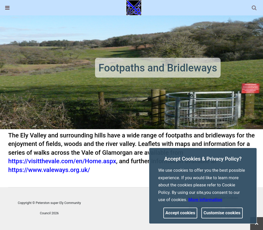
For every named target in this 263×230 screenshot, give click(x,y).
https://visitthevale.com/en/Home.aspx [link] (62, 161)
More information (205, 199)
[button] (254, 8)
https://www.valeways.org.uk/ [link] (49, 170)
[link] (134, 7)
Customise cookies (222, 212)
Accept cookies (180, 212)
